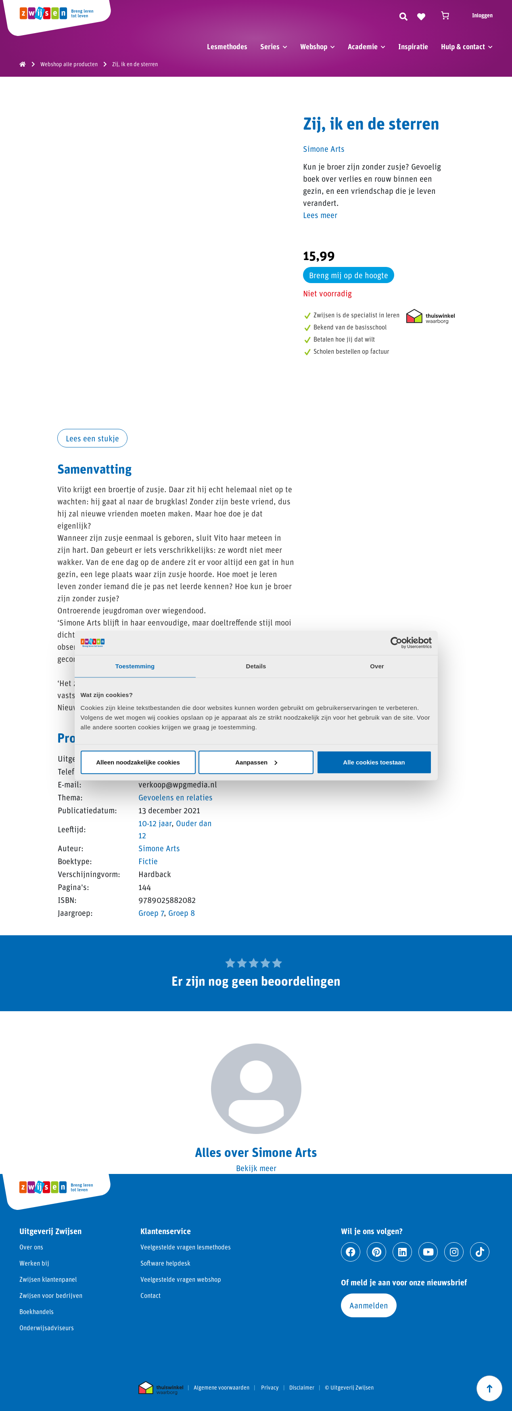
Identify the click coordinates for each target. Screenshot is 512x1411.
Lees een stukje (92, 438)
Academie (363, 46)
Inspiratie (413, 46)
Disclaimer (301, 1387)
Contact (150, 1295)
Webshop (313, 46)
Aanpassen (256, 761)
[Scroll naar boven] (489, 1388)
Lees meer (320, 215)
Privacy (270, 1387)
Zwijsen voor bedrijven (50, 1295)
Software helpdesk (165, 1263)
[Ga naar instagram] (454, 1252)
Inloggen (482, 15)
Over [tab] (377, 666)
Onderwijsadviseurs (46, 1327)
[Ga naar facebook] (350, 1252)
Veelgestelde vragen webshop (180, 1279)
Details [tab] (256, 666)
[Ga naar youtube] (428, 1252)
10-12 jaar (154, 823)
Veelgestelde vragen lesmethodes (185, 1247)
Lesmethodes (227, 46)
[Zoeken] (403, 15)
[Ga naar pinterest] (376, 1252)
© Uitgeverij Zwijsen (349, 1387)
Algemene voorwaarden (221, 1387)
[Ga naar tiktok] (479, 1252)
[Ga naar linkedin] (402, 1252)
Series (270, 46)
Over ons (31, 1247)
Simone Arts (159, 848)
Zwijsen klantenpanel (48, 1279)
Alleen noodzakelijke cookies (138, 761)
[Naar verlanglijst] (421, 15)
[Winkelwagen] (448, 15)
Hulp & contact (463, 46)
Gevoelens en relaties (175, 797)
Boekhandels (36, 1311)
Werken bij (34, 1263)
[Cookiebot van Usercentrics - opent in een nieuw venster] (396, 643)
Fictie (148, 861)
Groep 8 (181, 912)
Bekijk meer (256, 1168)
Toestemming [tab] (135, 666)
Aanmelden (368, 1305)
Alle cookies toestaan (374, 761)
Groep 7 (151, 912)
